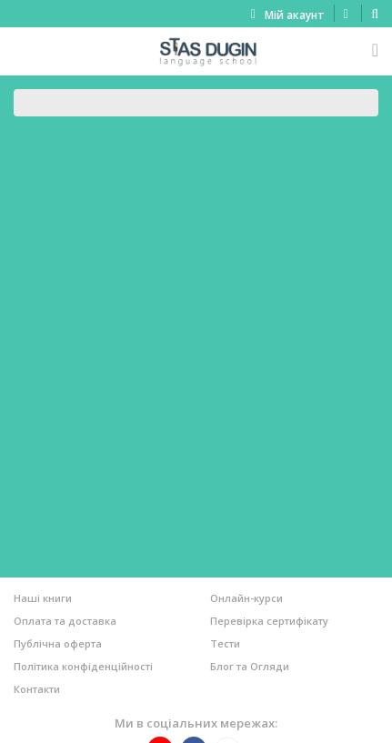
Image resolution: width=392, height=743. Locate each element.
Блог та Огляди (249, 666)
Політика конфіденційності (83, 666)
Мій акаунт (295, 15)
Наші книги (43, 598)
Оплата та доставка (65, 621)
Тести (225, 643)
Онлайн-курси (246, 598)
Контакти (37, 689)
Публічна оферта (58, 643)
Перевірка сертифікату (269, 621)
